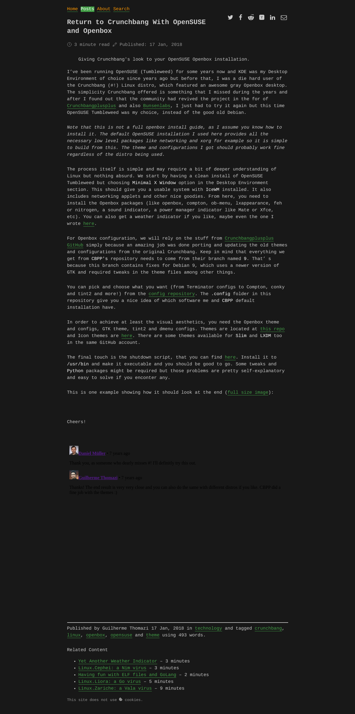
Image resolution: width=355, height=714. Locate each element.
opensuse (121, 639)
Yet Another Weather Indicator (117, 665)
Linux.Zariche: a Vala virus (115, 693)
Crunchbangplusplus (91, 105)
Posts (87, 9)
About (103, 9)
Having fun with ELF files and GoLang (127, 679)
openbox (95, 639)
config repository (172, 296)
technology (208, 633)
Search (121, 9)
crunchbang (268, 633)
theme (153, 639)
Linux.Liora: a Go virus (109, 686)
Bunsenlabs (156, 105)
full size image (248, 397)
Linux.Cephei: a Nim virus (112, 672)
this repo (272, 331)
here (88, 224)
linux (74, 639)
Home (72, 9)
